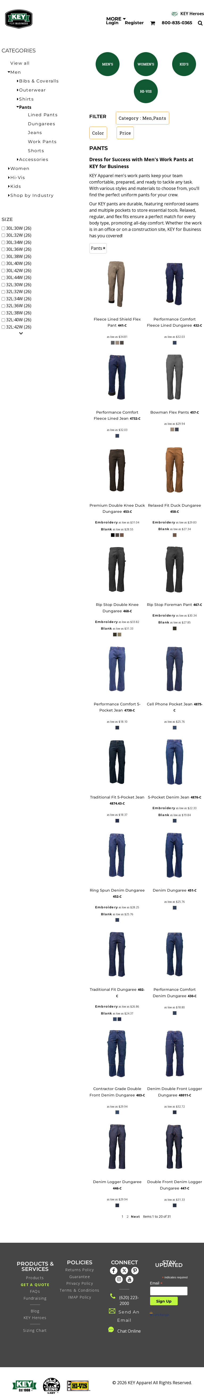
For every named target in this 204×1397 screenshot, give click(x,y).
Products (35, 1277)
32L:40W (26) (18, 320)
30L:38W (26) (18, 256)
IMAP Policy (79, 1297)
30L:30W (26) (18, 228)
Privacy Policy (79, 1283)
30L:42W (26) (18, 270)
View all (20, 63)
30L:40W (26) (18, 263)
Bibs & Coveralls (39, 81)
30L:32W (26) (18, 235)
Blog (35, 1310)
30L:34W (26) (18, 242)
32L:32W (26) (18, 291)
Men (15, 72)
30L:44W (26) (18, 277)
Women (20, 168)
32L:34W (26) (18, 299)
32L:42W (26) (18, 327)
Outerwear (32, 90)
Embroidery (106, 522)
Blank (106, 529)
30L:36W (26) (18, 249)
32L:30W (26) (18, 285)
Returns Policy (79, 1269)
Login (112, 22)
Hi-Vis (17, 177)
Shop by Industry (32, 195)
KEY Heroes (192, 13)
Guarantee (79, 1276)
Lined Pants (43, 114)
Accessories (34, 159)
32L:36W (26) (18, 306)
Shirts (26, 99)
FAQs (35, 1291)
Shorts (36, 150)
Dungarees (41, 123)
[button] (108, 64)
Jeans (35, 132)
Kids (15, 186)
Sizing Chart (35, 1330)
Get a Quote (35, 1284)
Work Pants (42, 141)
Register (134, 22)
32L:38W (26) (18, 313)
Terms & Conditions (79, 1290)
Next (135, 1217)
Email (156, 1283)
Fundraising (35, 1298)
